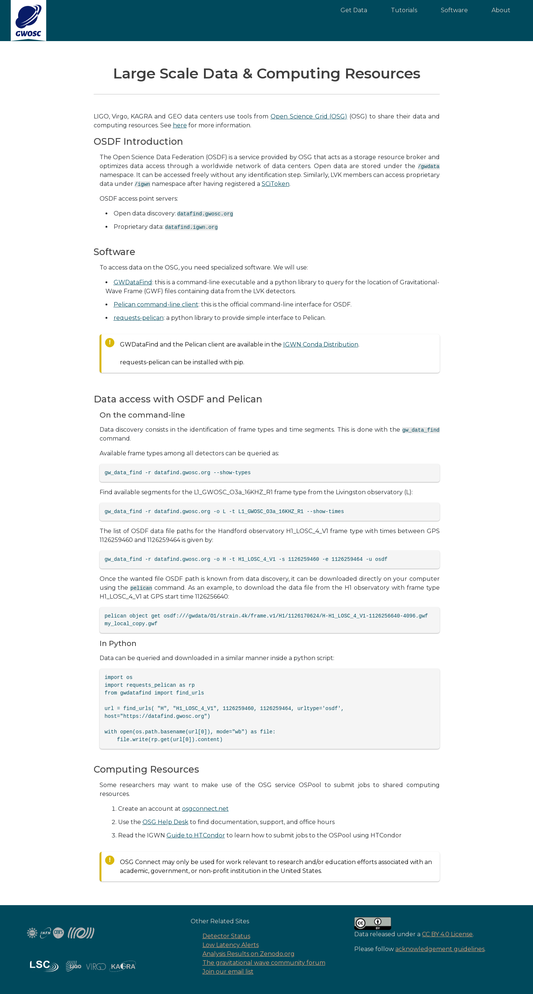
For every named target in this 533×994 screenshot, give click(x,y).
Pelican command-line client (156, 304)
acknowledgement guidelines (440, 949)
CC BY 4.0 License (447, 934)
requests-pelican (139, 317)
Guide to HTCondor (196, 835)
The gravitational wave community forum (263, 962)
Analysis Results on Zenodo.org (248, 953)
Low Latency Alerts (230, 944)
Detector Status (226, 936)
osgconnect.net (205, 808)
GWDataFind (133, 282)
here (180, 125)
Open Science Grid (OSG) (309, 116)
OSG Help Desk (165, 822)
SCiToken (275, 183)
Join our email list (228, 971)
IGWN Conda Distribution (320, 344)
